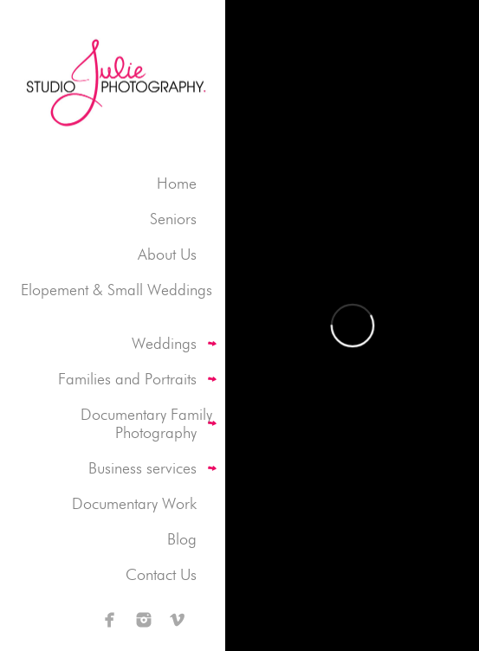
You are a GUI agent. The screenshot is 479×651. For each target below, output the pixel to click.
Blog (182, 539)
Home (177, 183)
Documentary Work (134, 503)
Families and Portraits (127, 379)
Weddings (164, 343)
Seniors (173, 218)
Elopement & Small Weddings (116, 289)
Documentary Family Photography (146, 423)
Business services (142, 468)
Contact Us (161, 574)
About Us (167, 254)
